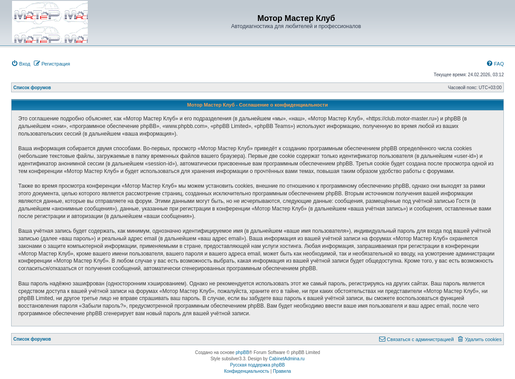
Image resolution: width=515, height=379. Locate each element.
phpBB (242, 352)
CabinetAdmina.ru (287, 358)
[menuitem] (20, 63)
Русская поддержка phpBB (257, 365)
